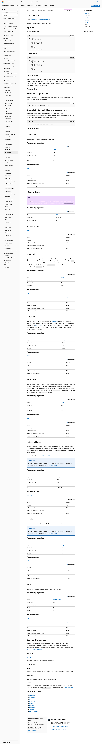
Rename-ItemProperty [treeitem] (10, 193)
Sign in (98, 1)
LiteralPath (30, 495)
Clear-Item (32, 695)
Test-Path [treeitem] (7, 245)
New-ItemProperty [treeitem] (9, 165)
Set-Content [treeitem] (7, 209)
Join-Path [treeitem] (7, 155)
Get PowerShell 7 (95, 5)
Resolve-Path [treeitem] (8, 196)
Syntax (87, 13)
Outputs (87, 22)
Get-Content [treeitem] (7, 123)
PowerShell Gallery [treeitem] (7, 55)
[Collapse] (17, 9)
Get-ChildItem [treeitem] (8, 116)
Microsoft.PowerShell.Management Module (40, 19)
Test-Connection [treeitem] (8, 243)
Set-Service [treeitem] (7, 219)
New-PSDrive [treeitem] (8, 168)
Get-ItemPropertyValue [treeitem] (10, 134)
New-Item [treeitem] (7, 162)
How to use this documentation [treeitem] (9, 18)
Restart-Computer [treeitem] (9, 199)
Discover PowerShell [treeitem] (8, 35)
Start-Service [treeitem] (8, 230)
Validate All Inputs (52, 465)
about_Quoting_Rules (45, 455)
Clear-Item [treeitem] (7, 98)
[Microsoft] (3, 2)
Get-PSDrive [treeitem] (8, 142)
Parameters (88, 18)
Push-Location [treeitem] (8, 175)
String (62, 277)
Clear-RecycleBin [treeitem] (9, 103)
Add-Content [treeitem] (8, 92)
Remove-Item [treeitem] (8, 178)
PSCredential (58, 214)
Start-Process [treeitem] (8, 227)
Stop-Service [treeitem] (8, 238)
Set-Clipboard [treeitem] (8, 206)
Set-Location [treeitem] (8, 217)
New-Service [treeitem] (8, 170)
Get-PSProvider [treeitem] (8, 144)
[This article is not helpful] (98, 31)
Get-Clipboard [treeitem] (8, 118)
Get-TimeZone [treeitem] (8, 149)
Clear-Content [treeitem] (8, 95)
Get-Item (31, 699)
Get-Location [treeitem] (8, 136)
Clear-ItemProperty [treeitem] (9, 100)
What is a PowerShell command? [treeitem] (8, 32)
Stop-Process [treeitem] (8, 235)
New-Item (31, 703)
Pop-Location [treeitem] (8, 173)
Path (28, 560)
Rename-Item (32, 707)
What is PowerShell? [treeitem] (8, 23)
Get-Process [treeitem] (8, 139)
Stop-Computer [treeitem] (8, 232)
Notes (86, 24)
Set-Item (31, 709)
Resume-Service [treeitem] (8, 204)
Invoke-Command (68, 203)
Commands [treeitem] (7, 90)
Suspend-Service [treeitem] (9, 240)
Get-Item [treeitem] (7, 129)
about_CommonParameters (34, 649)
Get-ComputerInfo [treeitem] (9, 121)
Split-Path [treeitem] (7, 225)
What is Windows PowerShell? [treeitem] (10, 26)
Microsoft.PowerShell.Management (45, 10)
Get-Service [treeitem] (7, 147)
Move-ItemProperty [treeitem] (9, 160)
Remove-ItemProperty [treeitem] (10, 180)
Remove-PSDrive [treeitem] (9, 183)
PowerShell (33, 10)
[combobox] (10, 12)
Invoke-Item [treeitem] (8, 152)
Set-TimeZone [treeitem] (8, 222)
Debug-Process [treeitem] (8, 113)
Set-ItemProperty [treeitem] (9, 214)
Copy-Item (32, 697)
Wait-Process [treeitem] (8, 248)
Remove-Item (32, 705)
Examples (87, 17)
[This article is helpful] (96, 31)
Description (87, 15)
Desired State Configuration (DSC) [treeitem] (9, 52)
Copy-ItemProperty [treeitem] (9, 111)
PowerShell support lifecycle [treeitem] (9, 66)
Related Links (88, 26)
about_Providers (68, 687)
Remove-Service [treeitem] (8, 186)
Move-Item (32, 701)
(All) (28, 168)
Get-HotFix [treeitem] (7, 126)
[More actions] (74, 11)
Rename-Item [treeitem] (8, 191)
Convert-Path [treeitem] (8, 105)
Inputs (87, 20)
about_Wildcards (39, 325)
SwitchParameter (57, 149)
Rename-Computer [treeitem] (9, 188)
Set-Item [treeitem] (7, 212)
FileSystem (55, 321)
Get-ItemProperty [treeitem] (9, 131)
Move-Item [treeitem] (7, 157)
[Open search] (95, 2)
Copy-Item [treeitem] (7, 108)
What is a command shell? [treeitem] (10, 28)
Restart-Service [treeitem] (8, 201)
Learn (28, 10)
